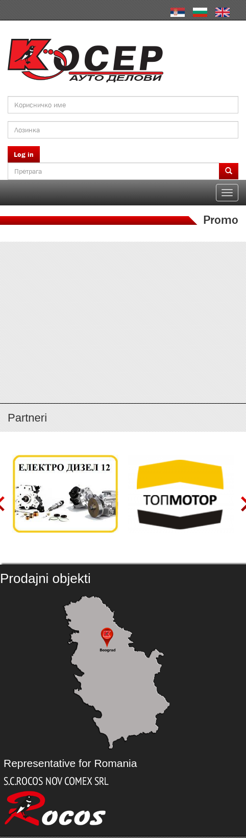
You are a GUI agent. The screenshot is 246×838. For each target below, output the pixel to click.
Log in (24, 154)
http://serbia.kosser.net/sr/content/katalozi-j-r (123, 333)
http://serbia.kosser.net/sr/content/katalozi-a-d (123, 273)
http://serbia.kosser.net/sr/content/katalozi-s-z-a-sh (123, 364)
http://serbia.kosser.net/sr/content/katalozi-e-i (123, 303)
